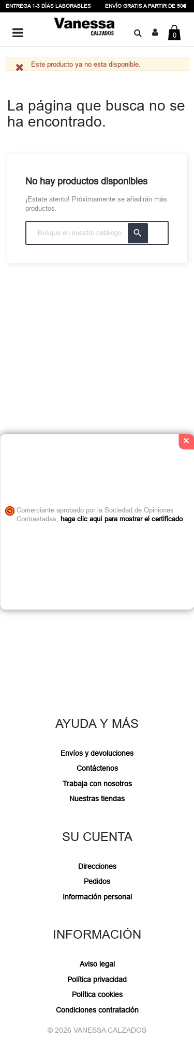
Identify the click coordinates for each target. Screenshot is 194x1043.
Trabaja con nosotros (97, 784)
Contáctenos (97, 768)
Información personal (97, 897)
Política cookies (97, 994)
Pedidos (97, 881)
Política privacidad (97, 979)
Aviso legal (97, 964)
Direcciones (97, 866)
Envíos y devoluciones (97, 753)
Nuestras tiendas (97, 799)
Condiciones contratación (97, 1010)
